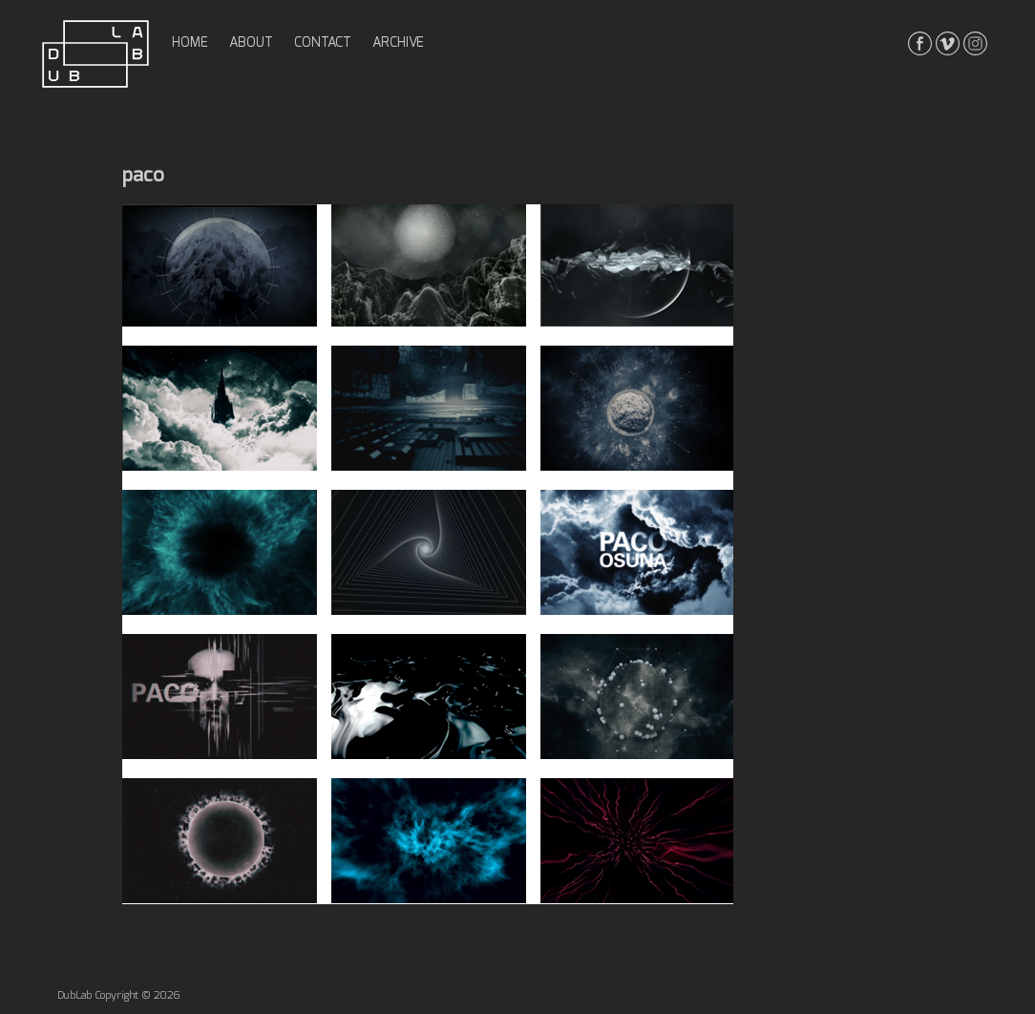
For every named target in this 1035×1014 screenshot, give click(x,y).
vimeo (948, 43)
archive (398, 43)
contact (322, 43)
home (190, 43)
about (251, 43)
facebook (920, 43)
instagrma (975, 43)
